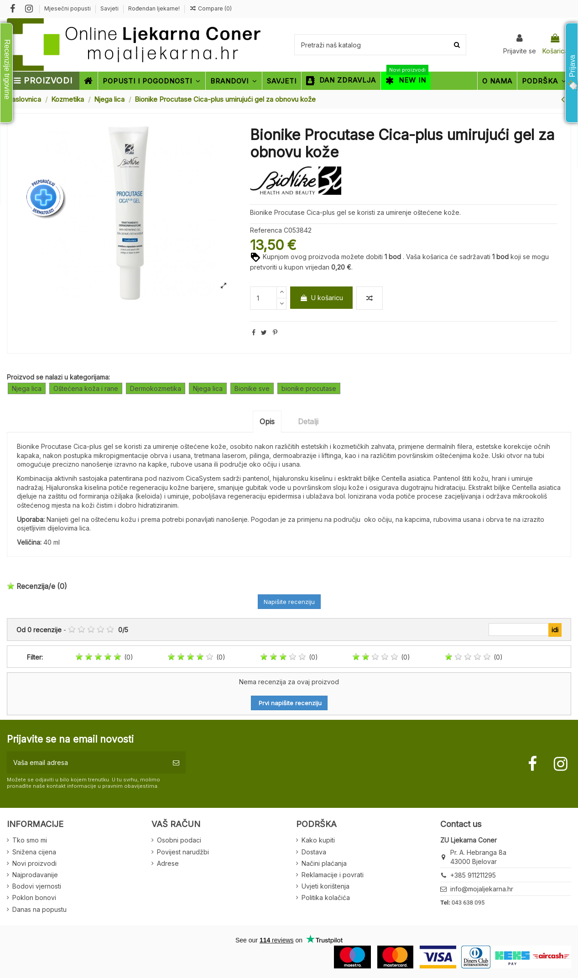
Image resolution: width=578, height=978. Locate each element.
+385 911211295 (473, 875)
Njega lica (27, 388)
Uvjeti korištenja (325, 886)
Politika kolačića (326, 897)
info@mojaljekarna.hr (481, 889)
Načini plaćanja (324, 863)
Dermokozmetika (155, 388)
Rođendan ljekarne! (154, 8)
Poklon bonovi (34, 897)
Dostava (314, 852)
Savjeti (110, 8)
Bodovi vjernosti (36, 886)
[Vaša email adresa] (87, 762)
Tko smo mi (29, 840)
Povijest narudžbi (183, 852)
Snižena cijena (34, 852)
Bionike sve (252, 388)
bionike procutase (308, 388)
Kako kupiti (318, 840)
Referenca (266, 230)
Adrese (168, 863)
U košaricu (321, 298)
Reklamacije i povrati (333, 875)
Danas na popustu (39, 909)
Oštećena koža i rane (85, 388)
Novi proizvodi (34, 863)
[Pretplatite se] (176, 762)
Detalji (308, 421)
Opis (267, 421)
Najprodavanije (35, 875)
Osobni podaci (179, 840)
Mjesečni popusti (68, 8)
